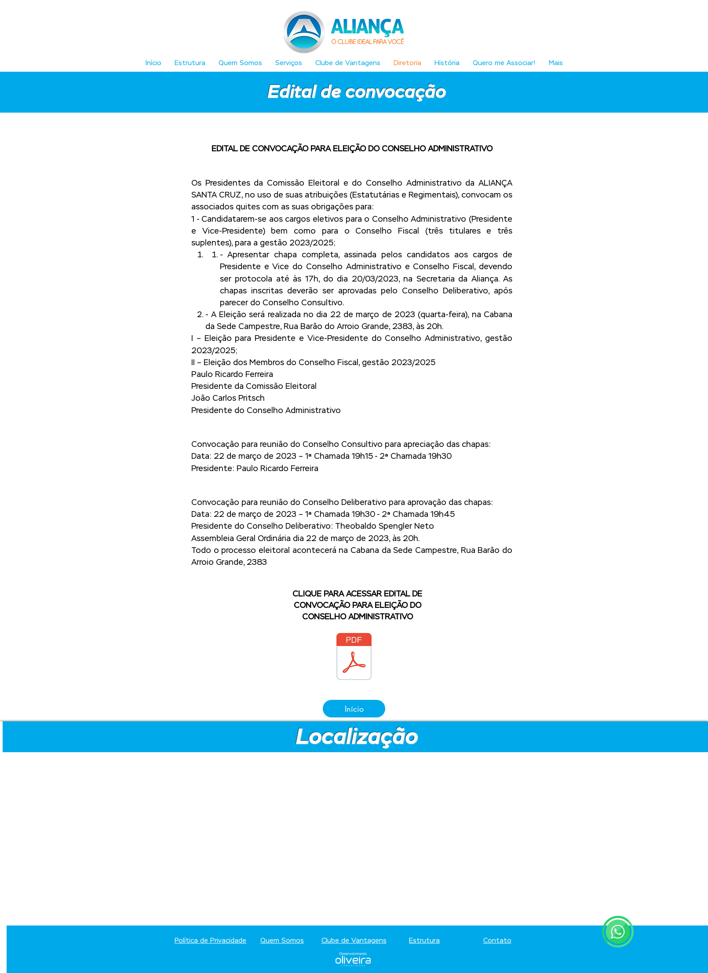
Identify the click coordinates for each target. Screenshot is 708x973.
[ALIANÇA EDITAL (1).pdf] (354, 657)
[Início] (354, 708)
